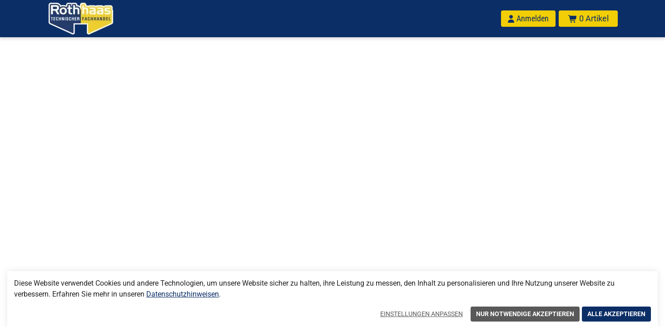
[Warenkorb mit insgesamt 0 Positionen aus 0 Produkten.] (588, 19)
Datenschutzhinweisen (182, 294)
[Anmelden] (528, 18)
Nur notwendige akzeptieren (525, 313)
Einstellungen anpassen (421, 313)
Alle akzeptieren (616, 313)
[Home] (92, 19)
